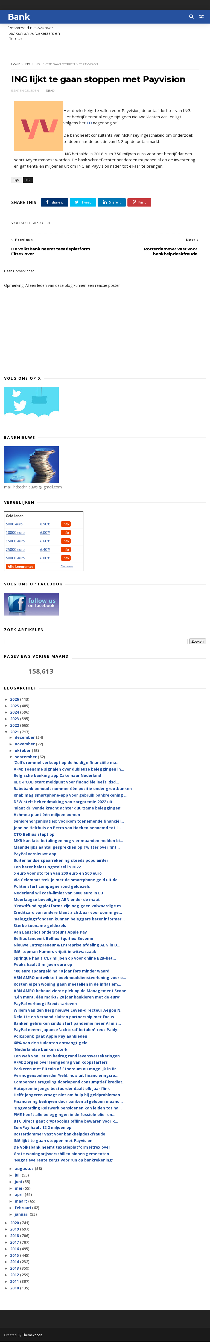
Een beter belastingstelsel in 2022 (47, 867)
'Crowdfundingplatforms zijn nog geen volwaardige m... (69, 906)
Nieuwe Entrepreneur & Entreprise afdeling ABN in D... (67, 945)
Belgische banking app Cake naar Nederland (57, 776)
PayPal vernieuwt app (35, 854)
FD (89, 123)
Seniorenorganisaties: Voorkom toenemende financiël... (69, 821)
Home (15, 64)
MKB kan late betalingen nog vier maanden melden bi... (68, 841)
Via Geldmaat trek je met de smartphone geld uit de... (67, 880)
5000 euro (14, 524)
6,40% (45, 549)
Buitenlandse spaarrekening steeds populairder (61, 860)
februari (23, 1208)
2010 (15, 1288)
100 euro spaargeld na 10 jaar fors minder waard (61, 971)
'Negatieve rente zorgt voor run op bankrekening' (63, 1160)
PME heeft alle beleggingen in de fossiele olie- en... (64, 1115)
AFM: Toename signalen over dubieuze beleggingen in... (69, 769)
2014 (15, 1262)
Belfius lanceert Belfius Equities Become (53, 939)
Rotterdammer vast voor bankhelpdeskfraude (59, 1134)
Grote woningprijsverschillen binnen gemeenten (61, 1154)
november (25, 744)
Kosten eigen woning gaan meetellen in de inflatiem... (67, 984)
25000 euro (15, 549)
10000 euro (15, 532)
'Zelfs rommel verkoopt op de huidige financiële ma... (66, 763)
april (20, 1195)
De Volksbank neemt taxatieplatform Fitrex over (62, 1147)
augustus (25, 1169)
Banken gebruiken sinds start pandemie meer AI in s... (67, 1023)
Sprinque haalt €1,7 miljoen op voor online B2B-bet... (65, 958)
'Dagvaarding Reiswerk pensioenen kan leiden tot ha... (68, 1108)
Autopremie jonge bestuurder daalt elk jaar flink (62, 1088)
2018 (15, 1236)
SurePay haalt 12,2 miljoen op (42, 1128)
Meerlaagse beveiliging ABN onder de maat (57, 899)
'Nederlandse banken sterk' (41, 1049)
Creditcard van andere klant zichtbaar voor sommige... (68, 912)
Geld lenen (14, 516)
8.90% (45, 524)
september (26, 757)
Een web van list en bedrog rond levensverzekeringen (67, 1056)
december (25, 737)
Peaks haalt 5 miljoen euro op (43, 965)
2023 (15, 719)
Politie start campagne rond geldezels (52, 886)
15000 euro (15, 541)
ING (27, 64)
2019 (15, 1229)
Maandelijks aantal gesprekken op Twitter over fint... (67, 847)
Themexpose (32, 1335)
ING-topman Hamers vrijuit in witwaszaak (55, 952)
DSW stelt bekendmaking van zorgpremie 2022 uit (63, 802)
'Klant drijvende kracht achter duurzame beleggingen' (67, 808)
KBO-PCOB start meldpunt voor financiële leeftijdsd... (66, 782)
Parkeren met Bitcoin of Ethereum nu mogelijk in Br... (66, 1069)
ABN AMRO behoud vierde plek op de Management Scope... (72, 991)
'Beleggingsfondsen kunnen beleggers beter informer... (69, 919)
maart (21, 1201)
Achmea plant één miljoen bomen (47, 815)
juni (19, 1182)
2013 (15, 1268)
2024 (15, 712)
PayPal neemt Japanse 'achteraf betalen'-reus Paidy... (67, 1030)
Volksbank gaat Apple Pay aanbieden (50, 1036)
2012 (15, 1275)
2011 (15, 1281)
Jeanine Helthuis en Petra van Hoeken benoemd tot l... (67, 828)
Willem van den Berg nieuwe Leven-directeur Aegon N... (69, 1010)
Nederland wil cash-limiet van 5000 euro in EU (58, 893)
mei (19, 1188)
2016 (15, 1249)
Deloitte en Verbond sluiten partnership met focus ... (66, 1017)
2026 (15, 699)
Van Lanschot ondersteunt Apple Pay (50, 932)
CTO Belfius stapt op (34, 834)
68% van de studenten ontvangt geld (51, 1043)
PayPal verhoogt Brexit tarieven (45, 1004)
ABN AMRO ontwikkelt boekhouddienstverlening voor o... (70, 978)
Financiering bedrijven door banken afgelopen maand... (68, 1101)
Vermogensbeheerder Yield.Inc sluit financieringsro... (66, 1075)
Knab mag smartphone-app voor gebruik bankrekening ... (70, 795)
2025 (15, 706)
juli (18, 1175)
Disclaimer (67, 566)
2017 (15, 1242)
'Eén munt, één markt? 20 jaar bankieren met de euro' (67, 997)
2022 (15, 725)
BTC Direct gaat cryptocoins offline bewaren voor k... (66, 1121)
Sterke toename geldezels (40, 926)
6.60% (45, 541)
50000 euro (15, 558)
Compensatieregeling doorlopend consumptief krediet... (70, 1082)
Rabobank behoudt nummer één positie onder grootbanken (73, 789)
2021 (15, 732)
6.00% (45, 532)
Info (66, 524)
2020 (15, 1223)
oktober (23, 751)
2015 (15, 1255)
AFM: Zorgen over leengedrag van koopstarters (61, 1062)
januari (22, 1214)
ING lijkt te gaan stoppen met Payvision (53, 1141)
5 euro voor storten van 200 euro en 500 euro (58, 873)
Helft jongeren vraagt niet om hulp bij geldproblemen (67, 1095)
